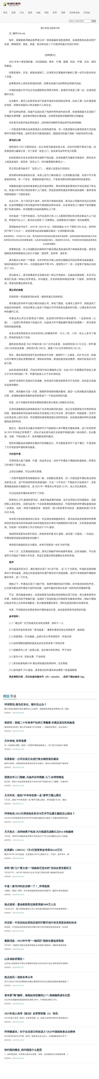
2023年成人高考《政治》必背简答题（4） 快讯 (31, 1013)
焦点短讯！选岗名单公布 (18, 977)
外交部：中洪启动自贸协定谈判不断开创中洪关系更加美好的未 (40, 922)
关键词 (12, 683)
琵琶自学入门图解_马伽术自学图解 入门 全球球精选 (34, 777)
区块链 (87, 12)
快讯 (5, 12)
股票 (30, 12)
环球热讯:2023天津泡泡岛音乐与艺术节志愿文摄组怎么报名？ (39, 813)
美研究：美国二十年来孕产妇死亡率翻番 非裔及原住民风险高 (39, 722)
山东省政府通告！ (14, 959)
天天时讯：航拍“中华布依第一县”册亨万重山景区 (32, 795)
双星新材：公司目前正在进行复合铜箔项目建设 (31, 759)
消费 (63, 12)
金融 (38, 12)
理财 (46, 12)
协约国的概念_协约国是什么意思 (23, 1049)
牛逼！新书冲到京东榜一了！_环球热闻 (27, 886)
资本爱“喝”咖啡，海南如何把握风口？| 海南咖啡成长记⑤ (37, 995)
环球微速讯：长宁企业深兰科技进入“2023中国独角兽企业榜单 (39, 1031)
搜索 (94, 21)
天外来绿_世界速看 (15, 740)
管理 (55, 12)
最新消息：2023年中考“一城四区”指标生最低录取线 (34, 940)
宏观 (13, 12)
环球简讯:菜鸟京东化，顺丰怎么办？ (25, 704)
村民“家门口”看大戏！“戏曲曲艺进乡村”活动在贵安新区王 (37, 868)
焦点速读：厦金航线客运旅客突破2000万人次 (30, 904)
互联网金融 (74, 12)
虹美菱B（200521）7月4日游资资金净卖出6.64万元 (33, 849)
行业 (22, 12)
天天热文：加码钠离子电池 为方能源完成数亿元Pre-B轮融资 (38, 831)
